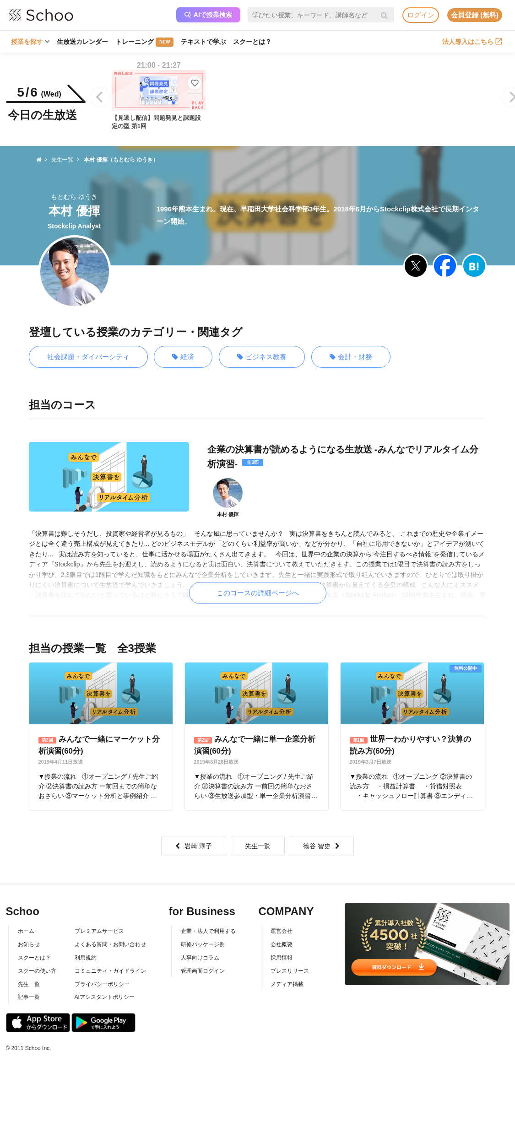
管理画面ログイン (203, 971)
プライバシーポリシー (102, 984)
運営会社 (282, 931)
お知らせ (29, 944)
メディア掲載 (287, 984)
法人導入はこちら (472, 41)
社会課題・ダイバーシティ (88, 357)
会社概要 (282, 944)
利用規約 (86, 957)
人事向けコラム (200, 957)
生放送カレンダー (82, 41)
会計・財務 (351, 357)
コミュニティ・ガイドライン (110, 971)
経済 (183, 357)
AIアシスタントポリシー (105, 997)
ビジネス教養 (262, 357)
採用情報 (282, 957)
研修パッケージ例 (203, 944)
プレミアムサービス (99, 931)
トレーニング (144, 42)
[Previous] (100, 97)
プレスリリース (290, 971)
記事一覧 (29, 997)
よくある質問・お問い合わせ (110, 944)
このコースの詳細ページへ (258, 593)
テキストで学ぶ (203, 41)
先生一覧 (258, 846)
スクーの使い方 (37, 971)
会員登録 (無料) (475, 15)
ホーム (26, 931)
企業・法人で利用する (208, 931)
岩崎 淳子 (193, 846)
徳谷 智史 (321, 846)
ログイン (420, 15)
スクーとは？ (252, 41)
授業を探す (30, 41)
